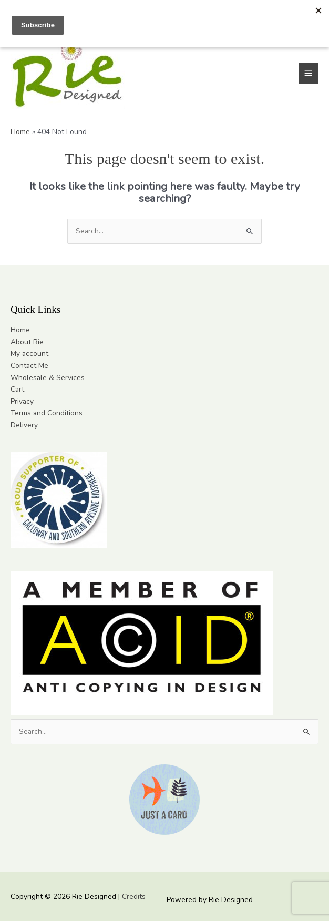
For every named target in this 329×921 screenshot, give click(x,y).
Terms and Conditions (47, 413)
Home (20, 330)
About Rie (27, 342)
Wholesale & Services (48, 378)
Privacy (22, 401)
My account (29, 354)
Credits (134, 897)
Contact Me (29, 366)
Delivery (24, 425)
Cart (17, 389)
